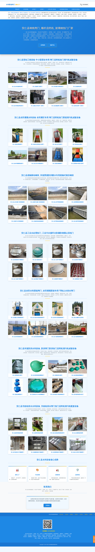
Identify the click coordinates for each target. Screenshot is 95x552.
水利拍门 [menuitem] (34, 9)
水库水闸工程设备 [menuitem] (52, 9)
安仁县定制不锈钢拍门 (77, 262)
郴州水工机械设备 (24, 13)
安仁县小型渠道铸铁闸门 (57, 340)
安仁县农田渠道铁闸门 (17, 340)
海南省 (91, 519)
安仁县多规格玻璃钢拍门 (78, 379)
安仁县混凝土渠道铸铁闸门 (17, 320)
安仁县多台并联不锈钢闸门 (77, 457)
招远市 (81, 519)
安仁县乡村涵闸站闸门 (17, 87)
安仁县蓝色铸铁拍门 (17, 398)
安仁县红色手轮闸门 (57, 145)
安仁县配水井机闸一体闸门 (37, 106)
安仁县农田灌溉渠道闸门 (17, 165)
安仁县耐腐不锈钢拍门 (57, 282)
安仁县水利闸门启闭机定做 (34, 13)
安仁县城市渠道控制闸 (17, 437)
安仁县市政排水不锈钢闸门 (17, 457)
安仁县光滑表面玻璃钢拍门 (37, 379)
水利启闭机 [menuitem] (25, 9)
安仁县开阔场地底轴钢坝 (57, 223)
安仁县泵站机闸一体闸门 (78, 106)
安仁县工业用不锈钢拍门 (57, 262)
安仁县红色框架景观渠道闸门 (57, 437)
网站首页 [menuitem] (17, 9)
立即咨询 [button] (43, 45)
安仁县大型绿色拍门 (37, 262)
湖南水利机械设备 (15, 13)
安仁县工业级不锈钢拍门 (17, 282)
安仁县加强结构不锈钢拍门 (17, 262)
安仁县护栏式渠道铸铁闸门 (57, 320)
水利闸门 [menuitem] (42, 9)
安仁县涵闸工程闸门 (37, 87)
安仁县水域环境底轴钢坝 (78, 223)
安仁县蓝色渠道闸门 (17, 145)
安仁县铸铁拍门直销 (77, 282)
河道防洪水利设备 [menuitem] (76, 9)
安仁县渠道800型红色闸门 (77, 165)
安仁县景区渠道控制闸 (37, 437)
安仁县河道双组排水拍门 (78, 398)
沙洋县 (86, 519)
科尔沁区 (66, 519)
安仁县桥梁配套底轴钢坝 (78, 204)
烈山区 (71, 519)
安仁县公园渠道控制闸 (77, 437)
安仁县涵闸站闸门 (77, 87)
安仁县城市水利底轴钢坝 (17, 223)
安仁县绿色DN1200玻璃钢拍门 (37, 398)
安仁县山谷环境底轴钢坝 (57, 204)
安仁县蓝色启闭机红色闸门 (37, 145)
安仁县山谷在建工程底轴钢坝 (17, 204)
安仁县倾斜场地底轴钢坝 (38, 223)
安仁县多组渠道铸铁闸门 (38, 340)
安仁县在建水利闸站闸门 (57, 87)
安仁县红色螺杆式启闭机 (78, 320)
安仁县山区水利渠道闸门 (38, 165)
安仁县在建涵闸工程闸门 (57, 106)
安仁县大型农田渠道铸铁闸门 (37, 320)
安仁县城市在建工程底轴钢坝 (37, 204)
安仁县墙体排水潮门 (57, 379)
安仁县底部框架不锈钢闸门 (57, 457)
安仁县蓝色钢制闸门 (57, 165)
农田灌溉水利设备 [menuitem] (64, 9)
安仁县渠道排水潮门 (17, 379)
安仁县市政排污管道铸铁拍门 (57, 398)
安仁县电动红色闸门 (77, 145)
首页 (9, 13)
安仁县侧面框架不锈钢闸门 (37, 457)
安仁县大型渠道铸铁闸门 (78, 340)
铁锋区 (76, 519)
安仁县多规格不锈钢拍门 (38, 282)
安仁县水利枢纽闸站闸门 (17, 106)
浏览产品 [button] (52, 45)
